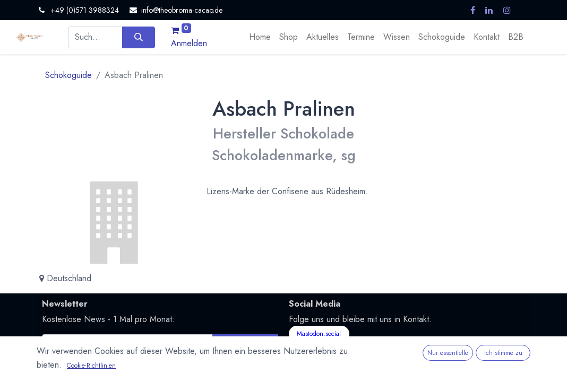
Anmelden (189, 43)
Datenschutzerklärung (172, 362)
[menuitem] (260, 37)
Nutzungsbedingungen (76, 375)
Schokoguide (68, 75)
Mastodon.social (319, 333)
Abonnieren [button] (245, 345)
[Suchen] (138, 37)
